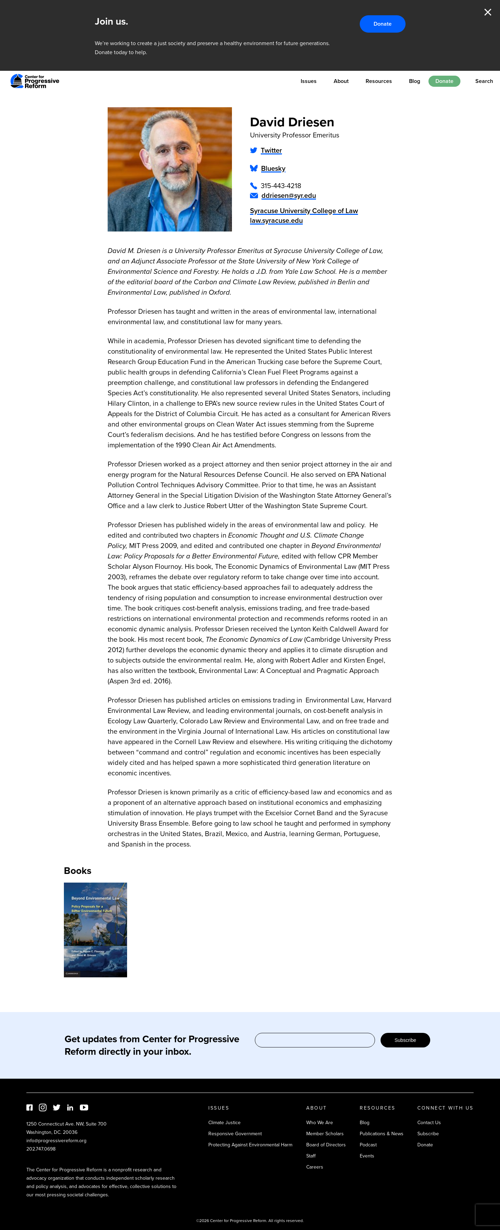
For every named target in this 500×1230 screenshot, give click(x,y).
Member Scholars (325, 1133)
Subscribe (405, 1040)
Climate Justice (224, 1122)
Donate (383, 24)
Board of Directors (326, 1144)
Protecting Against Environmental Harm (250, 1144)
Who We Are (319, 1122)
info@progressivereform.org (56, 1140)
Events (367, 1156)
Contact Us (429, 1122)
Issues (309, 81)
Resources (379, 81)
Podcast (368, 1144)
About (341, 81)
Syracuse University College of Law (304, 210)
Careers (314, 1167)
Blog (414, 81)
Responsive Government (235, 1133)
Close (488, 12)
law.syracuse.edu (276, 220)
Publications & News (381, 1133)
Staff (311, 1156)
